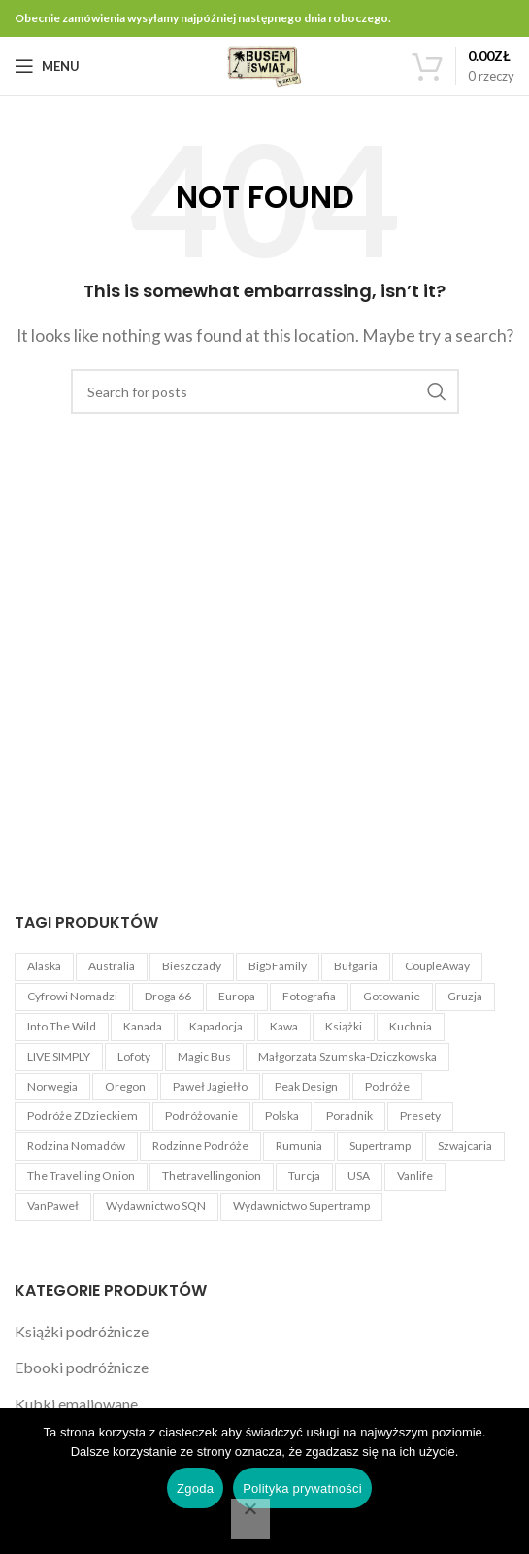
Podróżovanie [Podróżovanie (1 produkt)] (201, 1115)
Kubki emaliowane (76, 1404)
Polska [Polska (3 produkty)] (282, 1115)
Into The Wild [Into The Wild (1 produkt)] (61, 1026)
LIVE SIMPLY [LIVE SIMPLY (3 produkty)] (58, 1056)
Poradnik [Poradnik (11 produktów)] (349, 1115)
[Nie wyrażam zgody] (250, 1519)
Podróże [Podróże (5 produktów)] (387, 1086)
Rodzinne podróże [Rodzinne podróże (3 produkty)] (200, 1145)
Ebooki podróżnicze (82, 1367)
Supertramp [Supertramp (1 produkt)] (380, 1145)
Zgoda (195, 1488)
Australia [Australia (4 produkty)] (111, 966)
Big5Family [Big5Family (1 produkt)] (277, 966)
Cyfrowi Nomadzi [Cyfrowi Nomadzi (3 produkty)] (72, 996)
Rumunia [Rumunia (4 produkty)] (299, 1145)
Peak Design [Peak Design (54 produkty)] (306, 1086)
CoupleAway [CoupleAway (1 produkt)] (437, 966)
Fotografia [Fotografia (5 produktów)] (309, 996)
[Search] (265, 391)
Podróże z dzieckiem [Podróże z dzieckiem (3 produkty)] (82, 1115)
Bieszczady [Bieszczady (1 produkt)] (191, 966)
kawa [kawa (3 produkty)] (284, 1026)
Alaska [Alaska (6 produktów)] (44, 966)
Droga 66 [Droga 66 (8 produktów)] (168, 996)
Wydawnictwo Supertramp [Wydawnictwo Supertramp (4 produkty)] (301, 1206)
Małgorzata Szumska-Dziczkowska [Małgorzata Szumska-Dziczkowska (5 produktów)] (347, 1056)
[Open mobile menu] (47, 66)
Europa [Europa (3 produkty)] (236, 996)
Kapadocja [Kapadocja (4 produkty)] (216, 1026)
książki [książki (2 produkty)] (343, 1026)
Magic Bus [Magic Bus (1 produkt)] (204, 1056)
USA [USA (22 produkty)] (358, 1175)
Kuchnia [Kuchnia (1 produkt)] (410, 1026)
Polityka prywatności (302, 1488)
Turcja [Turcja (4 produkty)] (304, 1175)
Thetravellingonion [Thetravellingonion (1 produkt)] (211, 1175)
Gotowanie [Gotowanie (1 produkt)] (391, 996)
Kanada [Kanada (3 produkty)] (142, 1026)
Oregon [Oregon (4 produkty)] (125, 1086)
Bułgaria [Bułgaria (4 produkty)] (356, 966)
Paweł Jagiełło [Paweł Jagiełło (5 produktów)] (210, 1086)
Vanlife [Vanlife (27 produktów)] (415, 1175)
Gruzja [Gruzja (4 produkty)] (464, 996)
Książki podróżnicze (82, 1331)
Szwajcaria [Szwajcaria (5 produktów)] (465, 1145)
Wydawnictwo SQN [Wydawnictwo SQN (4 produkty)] (156, 1206)
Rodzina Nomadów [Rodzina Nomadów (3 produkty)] (76, 1145)
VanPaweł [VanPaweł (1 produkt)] (53, 1206)
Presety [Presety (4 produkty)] (420, 1115)
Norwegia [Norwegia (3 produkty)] (52, 1086)
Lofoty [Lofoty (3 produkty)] (133, 1056)
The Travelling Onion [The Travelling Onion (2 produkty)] (81, 1175)
